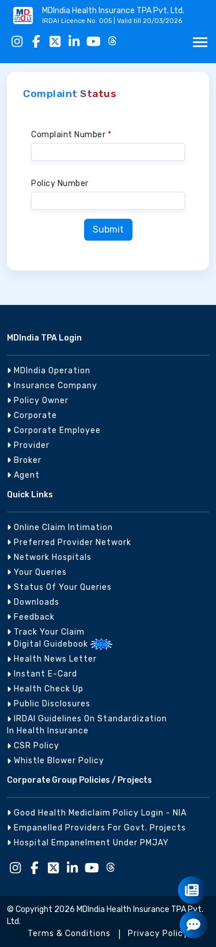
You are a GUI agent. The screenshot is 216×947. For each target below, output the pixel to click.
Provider (28, 445)
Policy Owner (38, 400)
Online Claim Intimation (60, 527)
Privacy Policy (158, 933)
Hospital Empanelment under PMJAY (88, 843)
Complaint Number (71, 135)
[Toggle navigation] (200, 42)
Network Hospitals (49, 557)
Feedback (31, 617)
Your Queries (37, 572)
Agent (23, 475)
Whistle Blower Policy (55, 761)
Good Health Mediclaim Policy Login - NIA (97, 813)
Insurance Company (52, 386)
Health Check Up (45, 689)
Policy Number (60, 183)
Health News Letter (52, 659)
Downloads (33, 602)
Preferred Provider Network (69, 542)
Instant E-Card (42, 674)
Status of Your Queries (59, 587)
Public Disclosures (48, 704)
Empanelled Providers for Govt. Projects (96, 828)
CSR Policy (33, 746)
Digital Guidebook (48, 644)
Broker (24, 460)
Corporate (32, 415)
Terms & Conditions (69, 933)
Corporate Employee (54, 430)
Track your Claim (46, 632)
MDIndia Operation (48, 371)
